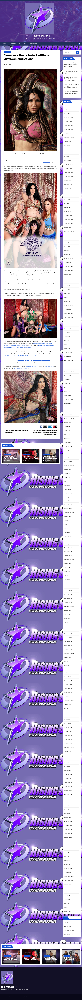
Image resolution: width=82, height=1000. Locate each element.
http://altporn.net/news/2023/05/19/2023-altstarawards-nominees (23, 355)
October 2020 (68, 368)
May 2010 (67, 856)
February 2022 (68, 305)
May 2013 (67, 716)
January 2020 (68, 403)
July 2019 (67, 426)
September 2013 (69, 700)
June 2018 (67, 477)
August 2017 (67, 516)
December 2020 (69, 360)
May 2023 (67, 246)
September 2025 (69, 137)
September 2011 (69, 794)
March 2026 (67, 113)
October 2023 (68, 227)
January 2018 (68, 497)
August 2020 (68, 375)
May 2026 (67, 106)
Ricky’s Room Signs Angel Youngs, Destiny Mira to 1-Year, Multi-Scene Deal (71, 86)
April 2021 (67, 344)
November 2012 (68, 739)
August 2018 (67, 469)
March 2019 (67, 442)
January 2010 (68, 872)
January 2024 (68, 215)
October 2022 (68, 274)
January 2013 (68, 731)
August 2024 (68, 188)
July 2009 (67, 895)
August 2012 (67, 751)
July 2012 (67, 755)
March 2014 (67, 677)
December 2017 (68, 501)
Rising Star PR (41, 35)
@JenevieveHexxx (31, 366)
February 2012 (68, 774)
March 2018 (67, 489)
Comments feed (69, 930)
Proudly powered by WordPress (8, 996)
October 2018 (68, 461)
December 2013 (68, 688)
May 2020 (67, 387)
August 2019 (67, 422)
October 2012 (68, 743)
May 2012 (67, 763)
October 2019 (68, 415)
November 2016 (68, 551)
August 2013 (67, 704)
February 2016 (68, 587)
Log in (66, 922)
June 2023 (67, 243)
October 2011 (68, 790)
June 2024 (67, 196)
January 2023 (68, 262)
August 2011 (67, 798)
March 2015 (67, 630)
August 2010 (67, 845)
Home (4, 43)
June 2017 (67, 524)
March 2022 (67, 301)
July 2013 (67, 708)
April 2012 (67, 766)
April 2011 (67, 813)
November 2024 (68, 176)
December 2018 (68, 454)
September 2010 (69, 841)
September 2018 (69, 465)
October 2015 (68, 602)
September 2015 (69, 606)
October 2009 (68, 884)
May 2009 (67, 903)
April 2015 (67, 626)
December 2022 (69, 266)
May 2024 (67, 200)
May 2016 (67, 575)
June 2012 (67, 759)
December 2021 (68, 313)
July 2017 (67, 520)
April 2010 (67, 860)
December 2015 (68, 594)
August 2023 (68, 235)
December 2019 (68, 407)
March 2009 (67, 911)
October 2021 (68, 321)
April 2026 (67, 110)
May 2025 (67, 153)
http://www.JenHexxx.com (20, 368)
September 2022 (69, 278)
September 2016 (69, 559)
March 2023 (67, 254)
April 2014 (67, 673)
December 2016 (68, 548)
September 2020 (69, 372)
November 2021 (68, 317)
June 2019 (67, 430)
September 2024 (69, 184)
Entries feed (67, 926)
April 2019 (67, 438)
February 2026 (68, 117)
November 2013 (68, 692)
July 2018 (67, 473)
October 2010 (68, 837)
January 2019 (68, 450)
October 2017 (68, 508)
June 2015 (67, 618)
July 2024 (67, 192)
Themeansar (29, 996)
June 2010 (67, 852)
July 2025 (67, 145)
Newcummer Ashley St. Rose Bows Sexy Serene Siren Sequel (71, 64)
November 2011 (68, 786)
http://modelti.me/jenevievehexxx (40, 360)
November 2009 (69, 880)
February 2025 (68, 164)
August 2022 (68, 282)
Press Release (7, 454)
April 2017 (67, 532)
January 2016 (68, 591)
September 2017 (69, 512)
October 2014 (68, 649)
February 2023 (68, 258)
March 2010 (67, 864)
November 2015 (68, 598)
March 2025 (67, 160)
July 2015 (67, 614)
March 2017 (67, 536)
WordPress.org (68, 934)
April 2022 (67, 297)
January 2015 (68, 637)
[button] (76, 43)
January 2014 (68, 684)
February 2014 (68, 680)
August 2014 (67, 657)
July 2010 (67, 849)
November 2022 (68, 270)
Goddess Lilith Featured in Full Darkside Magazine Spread (71, 71)
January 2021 (68, 356)
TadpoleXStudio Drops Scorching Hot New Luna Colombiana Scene (71, 79)
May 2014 (67, 669)
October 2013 (68, 696)
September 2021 (69, 325)
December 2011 (68, 782)
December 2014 (68, 641)
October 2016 (68, 555)
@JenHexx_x (50, 366)
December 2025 (69, 125)
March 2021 (67, 348)
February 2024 (68, 211)
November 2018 (68, 458)
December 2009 (69, 876)
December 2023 (69, 219)
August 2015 (67, 610)
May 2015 (67, 622)
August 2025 (68, 141)
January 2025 (68, 168)
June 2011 (67, 806)
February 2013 (68, 727)
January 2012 (68, 778)
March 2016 (67, 583)
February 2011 (68, 821)
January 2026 (68, 121)
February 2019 (68, 446)
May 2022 (67, 293)
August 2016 (67, 563)
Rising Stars (33, 43)
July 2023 (67, 239)
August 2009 (68, 892)
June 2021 (67, 336)
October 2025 (68, 133)
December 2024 (69, 172)
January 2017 (68, 544)
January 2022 (68, 309)
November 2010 (68, 833)
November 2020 (69, 364)
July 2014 (67, 661)
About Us (13, 43)
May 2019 (67, 434)
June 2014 (67, 665)
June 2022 (67, 289)
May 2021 (67, 340)
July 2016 (67, 567)
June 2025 (67, 149)
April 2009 (67, 907)
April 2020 (67, 391)
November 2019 (68, 411)
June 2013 (67, 712)
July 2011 (66, 802)
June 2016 (67, 571)
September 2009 (69, 888)
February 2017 (68, 540)
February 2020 (68, 399)
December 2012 (68, 735)
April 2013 (67, 720)
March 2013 (67, 723)
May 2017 (67, 528)
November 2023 (68, 223)
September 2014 (69, 653)
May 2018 (67, 481)
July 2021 (67, 332)
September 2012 (69, 747)
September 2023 (69, 231)
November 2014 (68, 645)
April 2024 (67, 203)
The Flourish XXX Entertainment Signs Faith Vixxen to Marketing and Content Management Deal (45, 432)
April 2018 (67, 485)
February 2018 (68, 493)
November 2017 (68, 504)
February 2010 (68, 868)
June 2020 (67, 383)
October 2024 (68, 180)
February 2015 (68, 634)
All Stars (22, 43)
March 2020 (67, 395)
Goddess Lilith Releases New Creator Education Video (71, 93)
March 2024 (67, 207)
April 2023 (67, 250)
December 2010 (68, 829)
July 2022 (67, 286)
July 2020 (67, 379)
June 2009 (67, 899)
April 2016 (67, 579)
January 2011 (68, 825)
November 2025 (68, 129)
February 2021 (68, 352)
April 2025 (67, 157)
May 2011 (66, 809)
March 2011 (67, 817)
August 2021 (67, 329)
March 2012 (67, 770)
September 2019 (69, 418)
